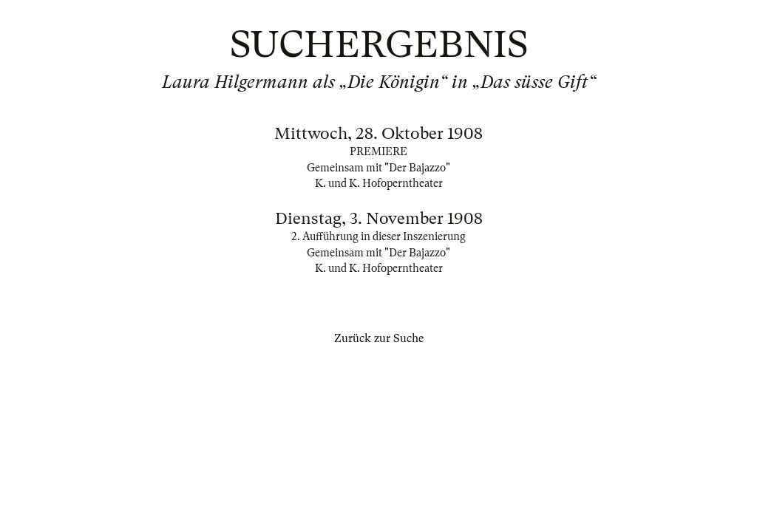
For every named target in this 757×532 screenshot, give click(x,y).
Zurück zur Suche (379, 338)
